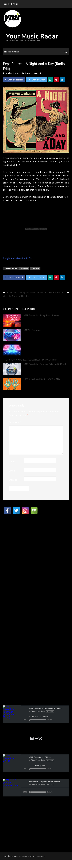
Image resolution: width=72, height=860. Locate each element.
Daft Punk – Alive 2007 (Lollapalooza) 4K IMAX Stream (31, 359)
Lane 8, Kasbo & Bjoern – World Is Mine (42, 379)
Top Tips (35, 268)
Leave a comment (33, 73)
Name (12, 461)
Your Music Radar (32, 36)
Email (12, 470)
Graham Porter (12, 73)
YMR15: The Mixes (32, 330)
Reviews (24, 268)
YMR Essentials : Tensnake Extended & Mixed (45, 364)
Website (13, 479)
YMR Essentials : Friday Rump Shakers (41, 315)
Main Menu (13, 51)
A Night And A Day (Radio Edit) (18, 258)
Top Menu (13, 3)
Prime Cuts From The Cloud (51, 292)
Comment (15, 422)
